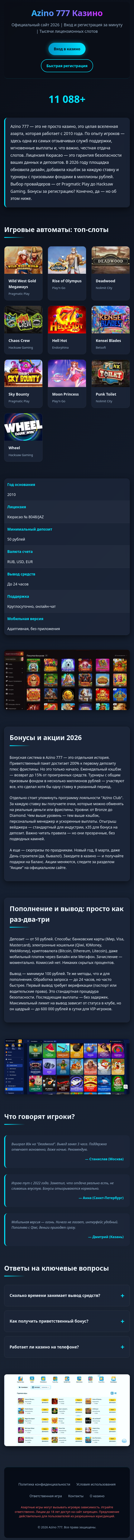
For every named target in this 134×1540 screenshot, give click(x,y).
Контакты (75, 1496)
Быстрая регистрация (67, 65)
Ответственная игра (45, 1496)
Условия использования (95, 1484)
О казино (97, 1496)
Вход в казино (67, 48)
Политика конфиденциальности (44, 1484)
